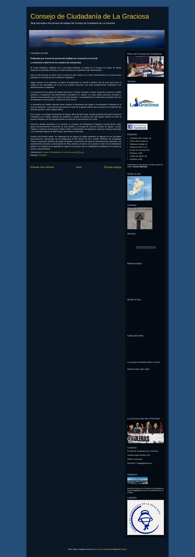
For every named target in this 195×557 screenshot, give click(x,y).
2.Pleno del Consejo (137, 141)
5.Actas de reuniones (137, 150)
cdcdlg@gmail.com (144, 463)
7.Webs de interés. (136, 156)
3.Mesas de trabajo (136, 144)
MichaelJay (98, 549)
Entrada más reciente (42, 167)
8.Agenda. (133, 159)
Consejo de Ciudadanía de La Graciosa (89, 16)
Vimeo (157, 362)
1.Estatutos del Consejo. (139, 138)
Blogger (124, 549)
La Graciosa (132, 362)
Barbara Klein (146, 362)
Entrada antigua (112, 167)
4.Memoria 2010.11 (137, 147)
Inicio (79, 167)
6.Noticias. (43, 155)
